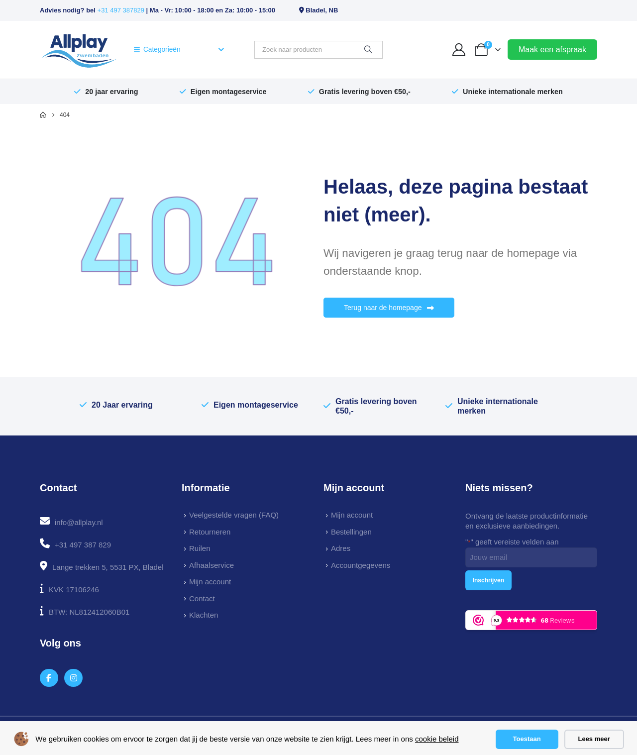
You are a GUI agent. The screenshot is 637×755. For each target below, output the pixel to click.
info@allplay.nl (79, 522)
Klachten (203, 615)
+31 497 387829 (121, 10)
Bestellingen (351, 532)
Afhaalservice (211, 565)
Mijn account (210, 581)
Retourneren (209, 532)
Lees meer (594, 739)
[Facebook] (49, 678)
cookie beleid (437, 739)
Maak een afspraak (552, 49)
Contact (202, 598)
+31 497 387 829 (83, 544)
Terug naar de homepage (389, 308)
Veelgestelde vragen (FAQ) (234, 515)
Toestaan (527, 739)
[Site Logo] (79, 50)
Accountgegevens (360, 565)
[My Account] (459, 49)
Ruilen (200, 548)
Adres (340, 548)
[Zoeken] (368, 49)
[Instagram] (73, 678)
